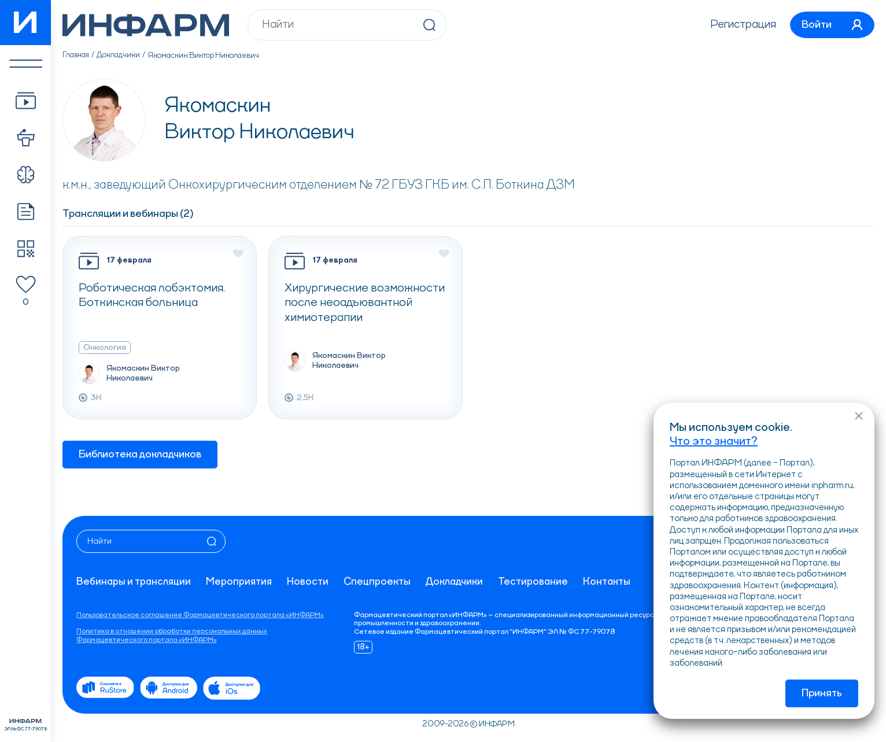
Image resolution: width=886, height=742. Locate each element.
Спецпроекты (380, 582)
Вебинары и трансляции (134, 582)
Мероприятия (241, 582)
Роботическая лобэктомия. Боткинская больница (153, 296)
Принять (822, 693)
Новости (310, 582)
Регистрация (738, 25)
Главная (76, 55)
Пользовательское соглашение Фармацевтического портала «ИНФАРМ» (200, 615)
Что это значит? (714, 440)
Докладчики (120, 55)
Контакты (612, 582)
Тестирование (537, 582)
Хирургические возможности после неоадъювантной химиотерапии (365, 304)
